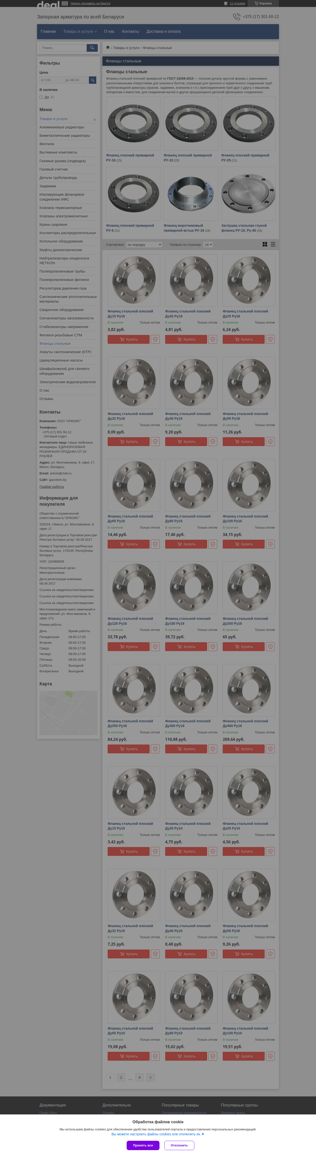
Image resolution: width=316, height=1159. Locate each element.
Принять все (143, 1145)
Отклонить (179, 1145)
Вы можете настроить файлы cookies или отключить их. (156, 1134)
